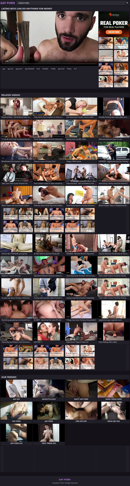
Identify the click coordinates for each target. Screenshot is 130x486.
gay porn (19, 69)
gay (3, 69)
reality (53, 69)
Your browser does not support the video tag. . (49, 38)
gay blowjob (29, 69)
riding (69, 69)
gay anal (61, 69)
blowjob (45, 69)
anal (38, 69)
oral (75, 69)
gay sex (10, 69)
